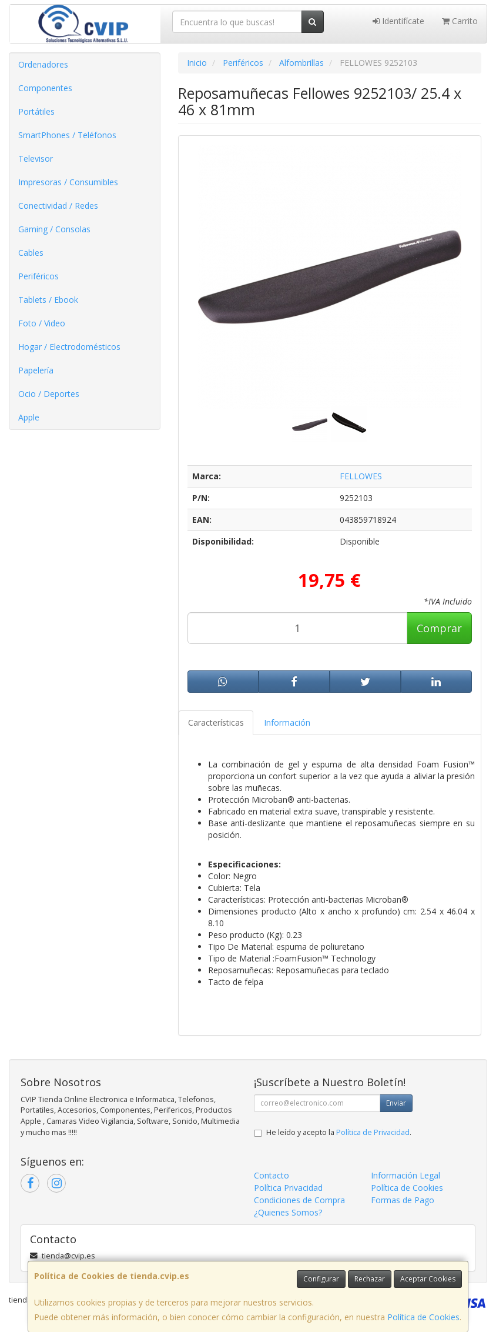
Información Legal (405, 1175)
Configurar (321, 1279)
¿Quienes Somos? (288, 1212)
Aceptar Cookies (427, 1279)
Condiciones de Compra (299, 1200)
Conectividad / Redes (58, 205)
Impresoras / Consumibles (68, 182)
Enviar (396, 1103)
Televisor (35, 158)
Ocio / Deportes (48, 393)
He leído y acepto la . (338, 1132)
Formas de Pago (402, 1200)
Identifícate (398, 20)
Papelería (35, 370)
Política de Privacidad (373, 1132)
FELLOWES (361, 476)
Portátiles (36, 111)
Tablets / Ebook (48, 299)
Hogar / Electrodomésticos (69, 346)
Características (216, 722)
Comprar (439, 628)
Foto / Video (41, 323)
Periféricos (38, 276)
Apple (28, 417)
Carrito (460, 20)
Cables (30, 252)
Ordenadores (43, 64)
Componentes (45, 88)
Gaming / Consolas (54, 229)
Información (287, 722)
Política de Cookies (423, 1317)
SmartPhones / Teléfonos (67, 135)
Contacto (271, 1175)
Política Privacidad (288, 1187)
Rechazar (369, 1279)
